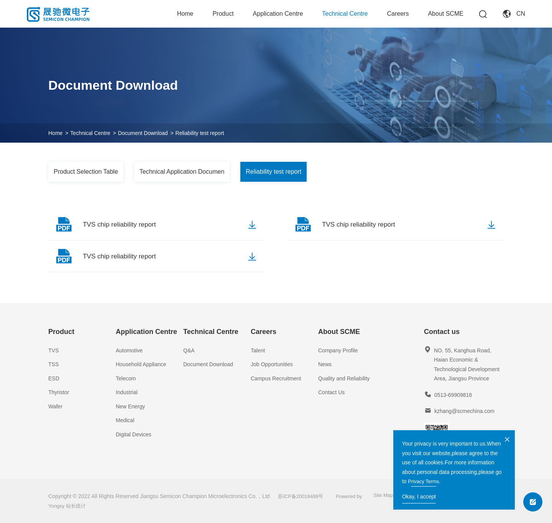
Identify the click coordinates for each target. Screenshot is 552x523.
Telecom (126, 378)
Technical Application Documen (182, 171)
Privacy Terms (469, 479)
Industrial (127, 392)
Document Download (143, 133)
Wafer (55, 406)
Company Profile (338, 350)
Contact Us (331, 392)
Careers (398, 13)
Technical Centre (345, 13)
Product (222, 13)
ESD (53, 378)
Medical (125, 420)
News (325, 364)
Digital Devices (133, 434)
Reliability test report (200, 133)
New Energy (130, 406)
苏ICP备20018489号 (304, 496)
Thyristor (58, 392)
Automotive (129, 350)
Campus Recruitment (276, 378)
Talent (258, 350)
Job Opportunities (272, 364)
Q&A (189, 350)
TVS (53, 350)
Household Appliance (141, 364)
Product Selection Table (86, 171)
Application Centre (278, 13)
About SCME (445, 13)
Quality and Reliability (344, 378)
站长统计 (78, 506)
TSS (53, 364)
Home (185, 13)
